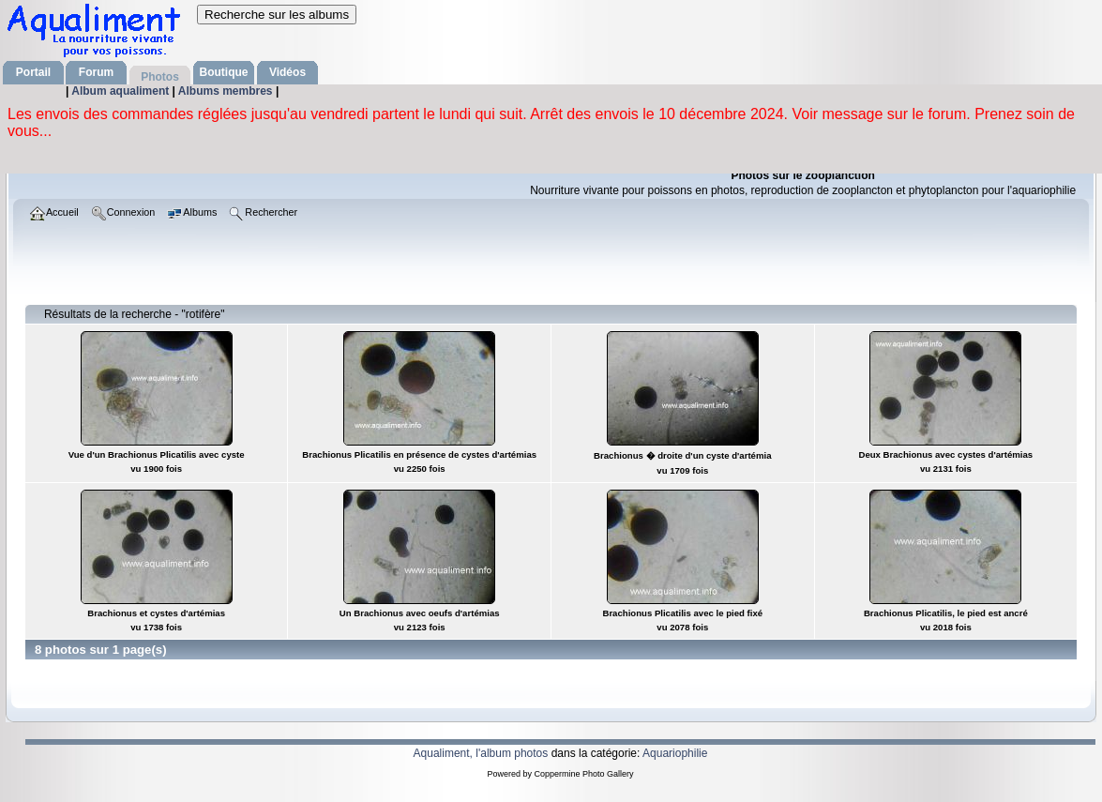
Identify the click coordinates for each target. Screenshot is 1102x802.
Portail (33, 72)
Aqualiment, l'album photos (481, 753)
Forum (96, 72)
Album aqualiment (121, 91)
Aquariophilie (674, 753)
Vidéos (287, 72)
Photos (160, 76)
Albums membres (227, 91)
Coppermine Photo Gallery (583, 774)
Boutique (224, 72)
